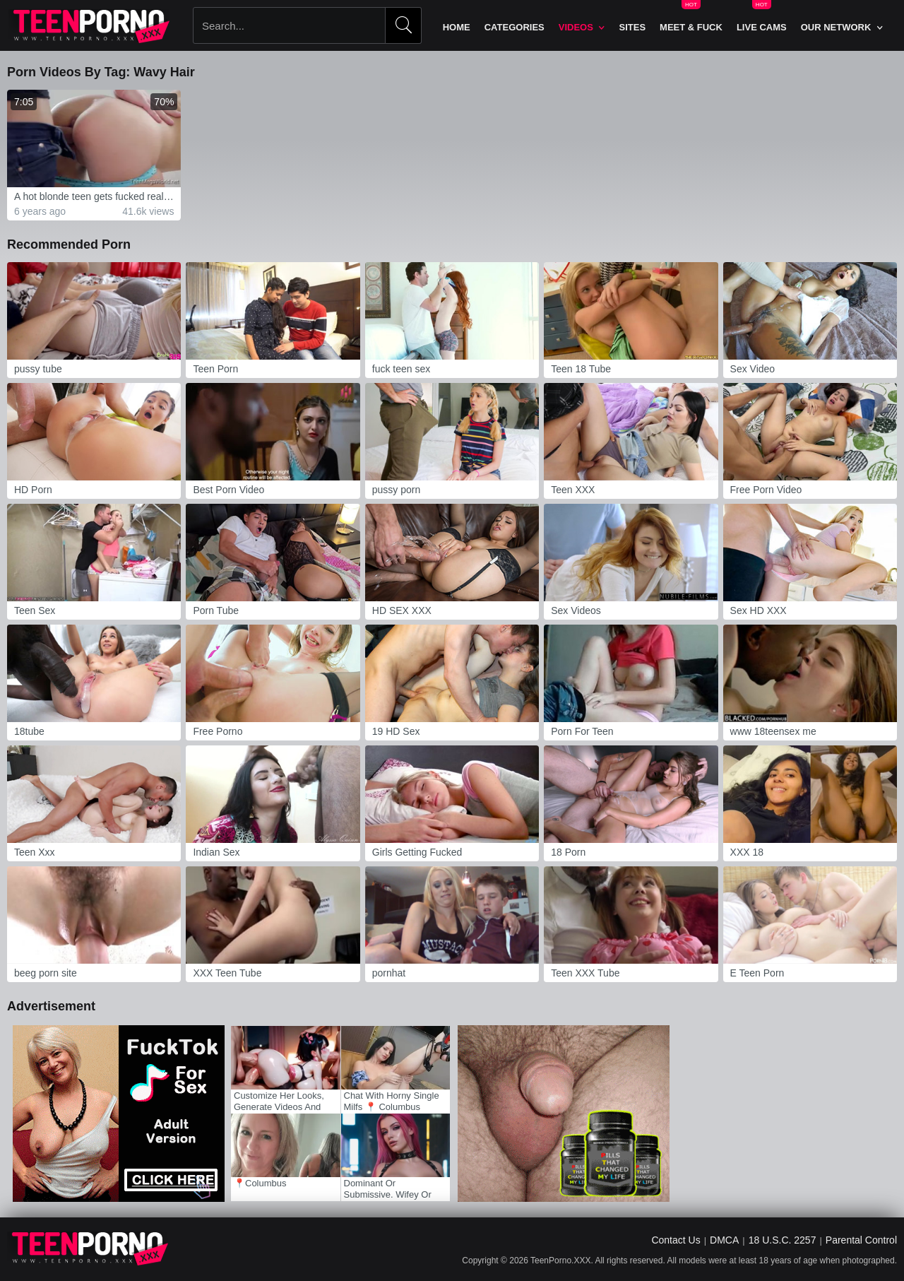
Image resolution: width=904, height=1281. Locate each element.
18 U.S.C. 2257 (782, 1240)
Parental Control (861, 1240)
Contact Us (675, 1240)
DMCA (724, 1240)
